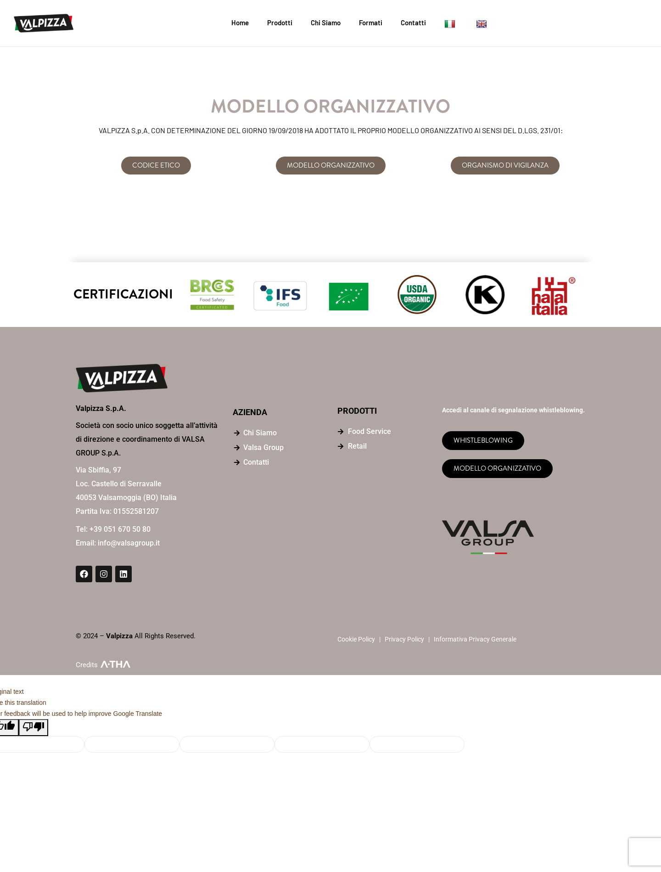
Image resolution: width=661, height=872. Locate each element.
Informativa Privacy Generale (475, 639)
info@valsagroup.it (129, 543)
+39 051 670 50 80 (120, 529)
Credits (87, 665)
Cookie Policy (356, 639)
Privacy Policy (404, 639)
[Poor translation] (33, 727)
